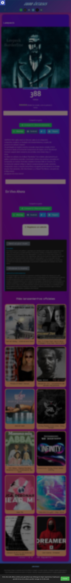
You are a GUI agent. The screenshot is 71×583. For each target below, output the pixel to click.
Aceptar (65, 578)
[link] (2, 2)
